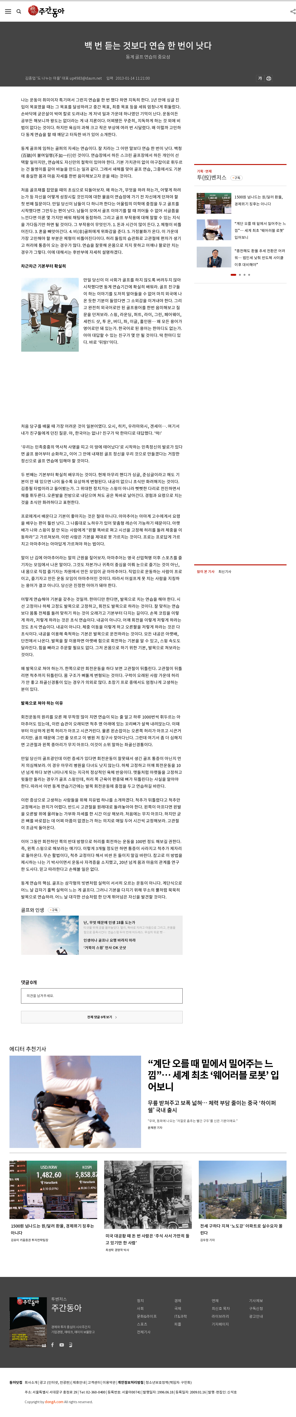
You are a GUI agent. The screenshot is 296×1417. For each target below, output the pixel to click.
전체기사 (144, 1332)
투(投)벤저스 (212, 177)
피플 (177, 1324)
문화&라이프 (147, 1316)
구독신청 (256, 1308)
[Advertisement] (90, 385)
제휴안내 (79, 1383)
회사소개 (31, 1383)
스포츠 (142, 1324)
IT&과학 (180, 1316)
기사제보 (256, 1301)
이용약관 (109, 1383)
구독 (55, 910)
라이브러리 (220, 1316)
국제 (177, 1308)
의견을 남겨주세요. (40, 996)
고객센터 (94, 1383)
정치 (140, 1301)
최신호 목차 (221, 1308)
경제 (177, 1301)
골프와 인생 (32, 910)
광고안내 (256, 1316)
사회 (140, 1308)
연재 (215, 1301)
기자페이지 (220, 1324)
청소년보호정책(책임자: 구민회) (169, 1383)
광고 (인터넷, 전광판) (55, 1383)
